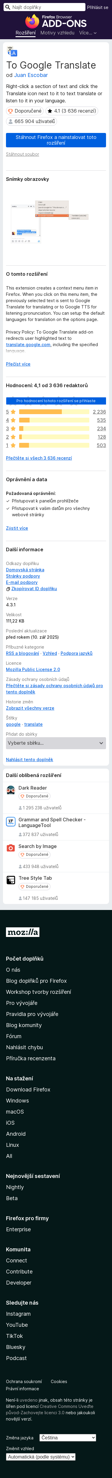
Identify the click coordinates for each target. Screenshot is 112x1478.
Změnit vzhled (20, 1448)
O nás (13, 970)
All (9, 1156)
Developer (18, 1282)
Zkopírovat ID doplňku (31, 588)
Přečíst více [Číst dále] (18, 364)
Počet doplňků (25, 958)
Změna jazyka (19, 1437)
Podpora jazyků (77, 653)
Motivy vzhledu (57, 33)
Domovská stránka (25, 569)
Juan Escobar (31, 75)
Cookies (59, 1381)
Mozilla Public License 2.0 (33, 669)
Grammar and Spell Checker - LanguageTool (52, 822)
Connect (16, 1260)
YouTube (17, 1325)
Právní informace (22, 1388)
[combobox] (44, 7)
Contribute (19, 1271)
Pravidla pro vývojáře (32, 1014)
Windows (17, 1100)
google (13, 724)
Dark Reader (33, 788)
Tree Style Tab (35, 878)
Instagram (18, 1314)
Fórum (14, 1036)
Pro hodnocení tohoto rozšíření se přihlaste (56, 401)
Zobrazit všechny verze (30, 708)
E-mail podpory (22, 582)
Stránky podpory (23, 576)
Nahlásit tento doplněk (29, 759)
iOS (10, 1123)
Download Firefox (28, 1089)
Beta (12, 1198)
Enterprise (18, 1229)
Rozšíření (26, 33)
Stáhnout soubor (22, 154)
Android (16, 1134)
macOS (15, 1111)
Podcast (16, 1358)
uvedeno (29, 1400)
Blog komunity (24, 1025)
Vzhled (50, 653)
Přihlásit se (97, 7)
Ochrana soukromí (24, 1381)
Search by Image (38, 846)
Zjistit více (17, 528)
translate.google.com (28, 344)
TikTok (14, 1336)
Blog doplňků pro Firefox (36, 981)
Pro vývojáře (21, 1003)
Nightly (15, 1187)
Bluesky (15, 1347)
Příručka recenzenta (31, 1058)
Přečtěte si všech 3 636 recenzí (39, 458)
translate (33, 724)
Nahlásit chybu (24, 1047)
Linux (12, 1145)
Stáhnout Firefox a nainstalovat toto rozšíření (56, 140)
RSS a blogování (22, 653)
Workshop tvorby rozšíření (38, 992)
